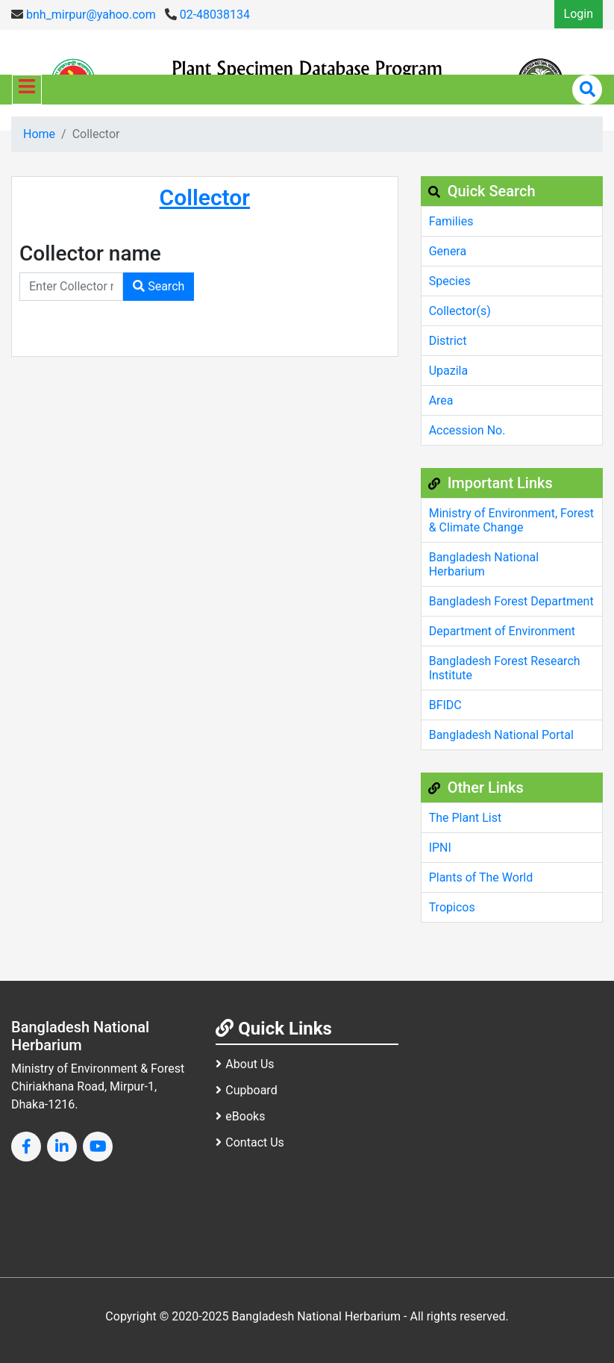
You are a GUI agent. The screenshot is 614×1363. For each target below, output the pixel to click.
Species (450, 281)
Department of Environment (502, 631)
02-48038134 (207, 14)
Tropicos (452, 907)
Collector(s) (460, 311)
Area (441, 400)
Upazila (448, 371)
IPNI (440, 847)
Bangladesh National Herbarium (484, 564)
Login (578, 14)
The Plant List (465, 818)
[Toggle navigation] (27, 90)
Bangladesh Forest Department (511, 601)
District (448, 341)
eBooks (240, 1116)
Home (39, 134)
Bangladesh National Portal (501, 735)
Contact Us (250, 1142)
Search (158, 286)
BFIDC (445, 705)
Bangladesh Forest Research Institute (504, 668)
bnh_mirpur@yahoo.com (83, 14)
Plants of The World (481, 877)
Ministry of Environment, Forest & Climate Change (511, 520)
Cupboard (246, 1090)
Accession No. (467, 430)
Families (451, 221)
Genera (448, 251)
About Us (245, 1064)
